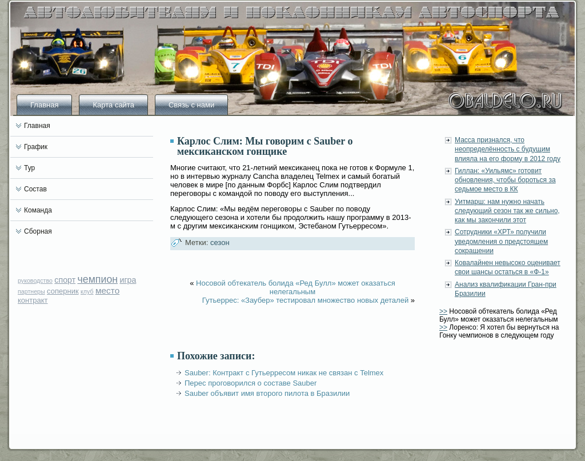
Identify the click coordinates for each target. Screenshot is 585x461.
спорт (64, 279)
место (107, 290)
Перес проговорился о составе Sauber (250, 383)
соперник (63, 291)
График (35, 147)
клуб (87, 291)
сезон (220, 242)
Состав (35, 189)
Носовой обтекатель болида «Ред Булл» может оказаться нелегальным (295, 287)
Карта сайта (113, 105)
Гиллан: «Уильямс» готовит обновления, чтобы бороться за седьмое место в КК (505, 180)
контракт (33, 300)
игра (127, 279)
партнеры (31, 291)
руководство (35, 280)
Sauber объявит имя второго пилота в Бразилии (267, 393)
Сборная (38, 231)
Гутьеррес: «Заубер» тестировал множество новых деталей (305, 300)
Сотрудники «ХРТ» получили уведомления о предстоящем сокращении (501, 241)
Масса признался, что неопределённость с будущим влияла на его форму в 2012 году (507, 149)
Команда (38, 210)
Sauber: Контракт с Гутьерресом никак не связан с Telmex (284, 372)
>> (443, 311)
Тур (29, 168)
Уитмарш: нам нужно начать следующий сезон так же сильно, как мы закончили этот (507, 211)
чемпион (98, 279)
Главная (44, 105)
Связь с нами (191, 105)
